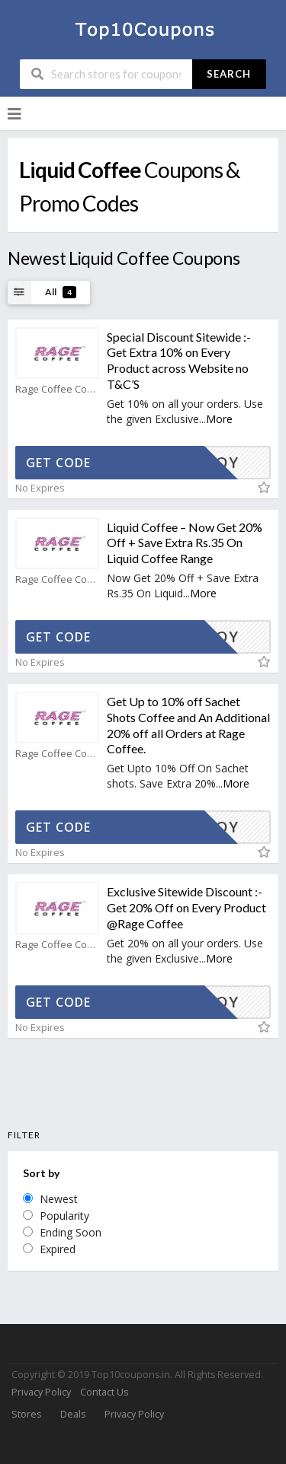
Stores (26, 1414)
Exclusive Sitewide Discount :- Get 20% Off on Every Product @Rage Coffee (186, 907)
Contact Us (104, 1392)
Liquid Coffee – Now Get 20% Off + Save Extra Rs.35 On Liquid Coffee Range (184, 543)
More (219, 419)
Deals (72, 1414)
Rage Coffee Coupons (57, 389)
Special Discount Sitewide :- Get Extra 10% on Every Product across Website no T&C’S (179, 360)
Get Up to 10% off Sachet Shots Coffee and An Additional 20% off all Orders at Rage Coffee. (188, 725)
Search (229, 74)
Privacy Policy (41, 1392)
